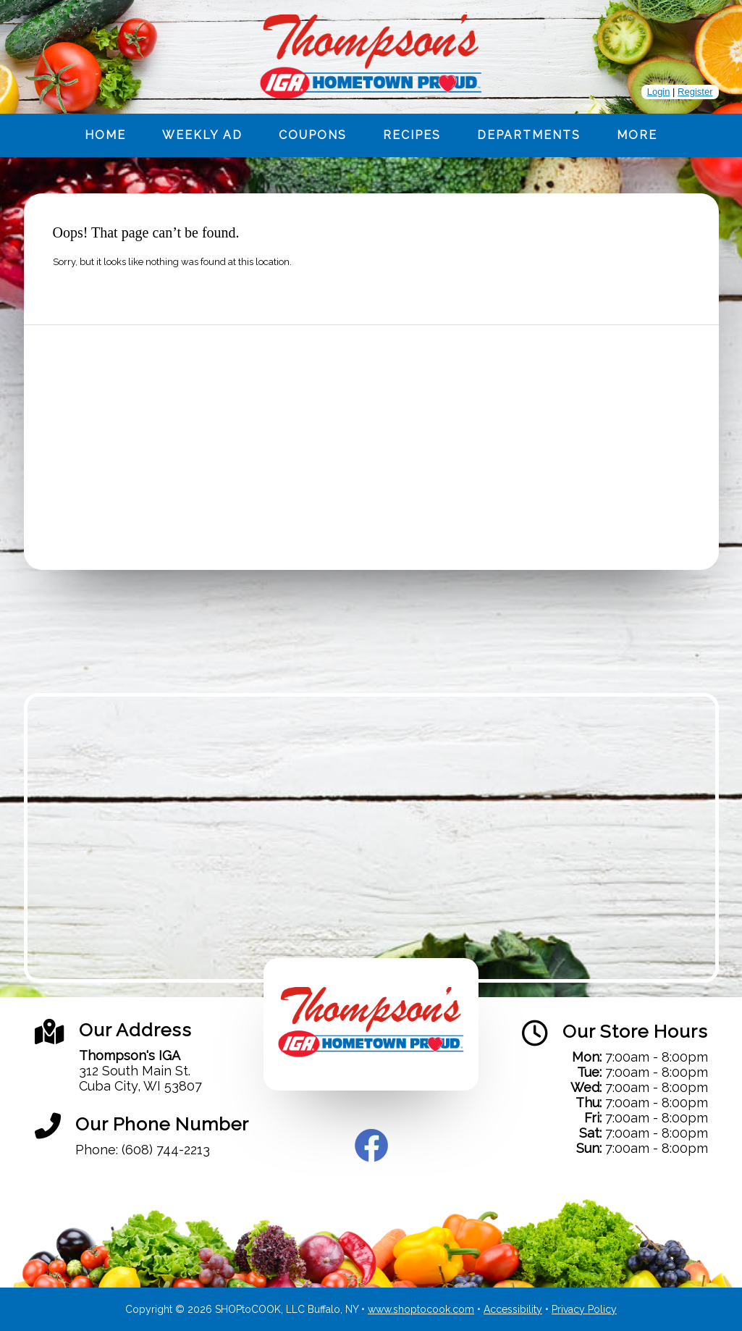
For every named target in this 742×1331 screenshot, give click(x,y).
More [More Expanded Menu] (637, 135)
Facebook (371, 1145)
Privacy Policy (584, 1309)
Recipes (412, 135)
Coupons (313, 135)
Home (105, 135)
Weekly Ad (202, 135)
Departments (529, 135)
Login (658, 91)
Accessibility (513, 1309)
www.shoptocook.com (421, 1309)
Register (695, 91)
